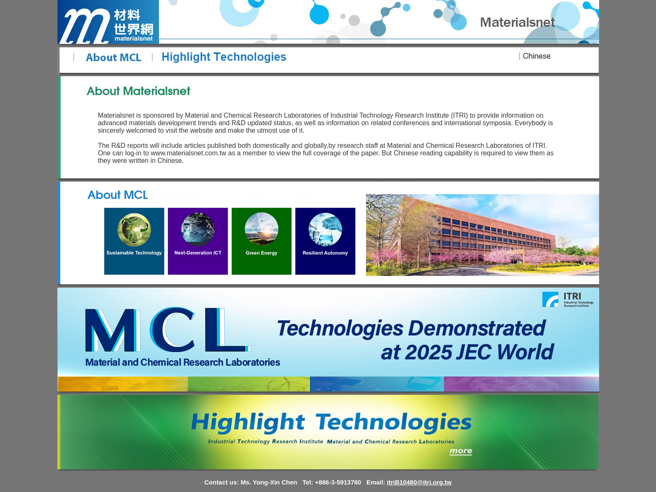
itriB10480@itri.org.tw (419, 482)
